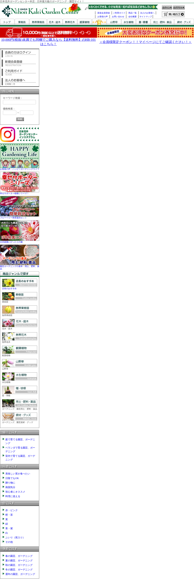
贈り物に (10, 482)
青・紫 (9, 528)
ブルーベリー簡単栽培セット (19, 216)
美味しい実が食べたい (17, 473)
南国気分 (10, 487)
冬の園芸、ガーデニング (19, 569)
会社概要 (132, 16)
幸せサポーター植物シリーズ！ (19, 192)
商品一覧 (132, 13)
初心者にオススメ (15, 491)
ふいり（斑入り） (15, 537)
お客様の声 (102, 16)
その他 (9, 542)
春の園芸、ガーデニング (19, 556)
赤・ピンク (11, 510)
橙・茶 (9, 514)
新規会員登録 (103, 13)
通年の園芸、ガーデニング (20, 574)
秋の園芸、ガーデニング (19, 565)
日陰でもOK (12, 478)
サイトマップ (146, 16)
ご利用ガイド (119, 13)
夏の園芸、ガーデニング (19, 560)
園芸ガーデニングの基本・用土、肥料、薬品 (19, 266)
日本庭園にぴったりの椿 (19, 240)
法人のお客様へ (147, 13)
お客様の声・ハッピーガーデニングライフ (19, 168)
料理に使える (12, 496)
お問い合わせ (118, 16)
